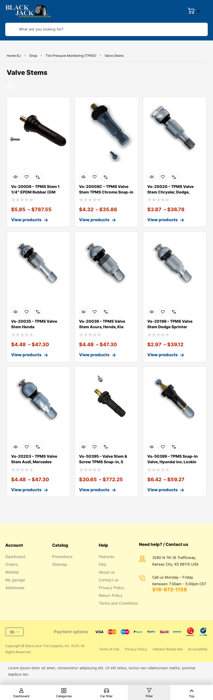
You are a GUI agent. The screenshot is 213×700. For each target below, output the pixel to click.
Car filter (106, 696)
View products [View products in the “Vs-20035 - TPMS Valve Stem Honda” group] (26, 354)
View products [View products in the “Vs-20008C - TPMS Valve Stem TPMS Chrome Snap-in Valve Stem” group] (94, 219)
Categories (64, 696)
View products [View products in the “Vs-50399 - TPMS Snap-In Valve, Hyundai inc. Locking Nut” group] (162, 489)
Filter (149, 696)
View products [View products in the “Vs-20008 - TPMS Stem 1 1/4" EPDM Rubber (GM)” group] (26, 219)
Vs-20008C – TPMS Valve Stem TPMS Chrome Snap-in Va (106, 192)
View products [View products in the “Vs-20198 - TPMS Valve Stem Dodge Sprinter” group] (162, 354)
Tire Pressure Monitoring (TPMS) (70, 56)
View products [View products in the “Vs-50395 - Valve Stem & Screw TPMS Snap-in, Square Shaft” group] (94, 489)
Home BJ (14, 56)
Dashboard (21, 696)
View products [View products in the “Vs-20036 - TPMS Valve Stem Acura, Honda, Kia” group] (94, 354)
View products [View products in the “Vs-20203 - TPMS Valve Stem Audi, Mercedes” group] (26, 489)
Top (191, 696)
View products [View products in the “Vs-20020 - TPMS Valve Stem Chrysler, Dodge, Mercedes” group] (162, 219)
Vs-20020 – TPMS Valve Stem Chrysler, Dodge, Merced (170, 192)
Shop (33, 56)
